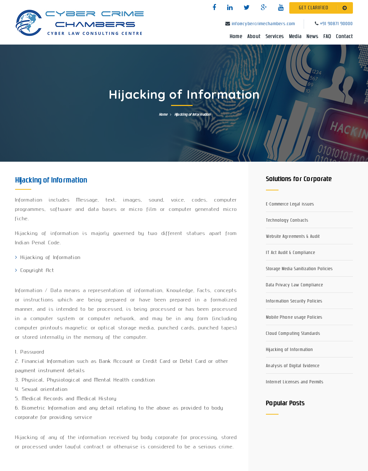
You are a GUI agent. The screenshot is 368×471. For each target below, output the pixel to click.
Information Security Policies (294, 301)
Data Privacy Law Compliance (294, 285)
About (254, 36)
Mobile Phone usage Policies (294, 317)
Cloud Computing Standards (293, 333)
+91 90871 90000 (336, 24)
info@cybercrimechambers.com (263, 24)
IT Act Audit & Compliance (290, 252)
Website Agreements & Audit (293, 236)
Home (236, 36)
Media (295, 36)
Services (275, 36)
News (312, 36)
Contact (344, 36)
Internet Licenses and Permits (294, 382)
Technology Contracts (287, 220)
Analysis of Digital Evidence (292, 366)
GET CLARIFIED (324, 7)
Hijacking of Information (289, 349)
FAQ (327, 36)
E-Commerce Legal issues (290, 204)
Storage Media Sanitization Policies (299, 269)
